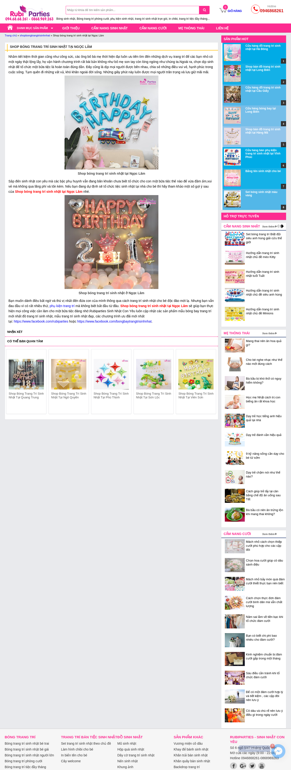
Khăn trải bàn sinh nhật (190, 755)
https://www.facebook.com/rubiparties (41, 321)
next (210, 382)
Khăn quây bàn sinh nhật (192, 761)
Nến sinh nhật (127, 761)
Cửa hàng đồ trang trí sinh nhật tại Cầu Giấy (263, 89)
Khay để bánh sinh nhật (191, 749)
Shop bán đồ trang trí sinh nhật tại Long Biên (262, 68)
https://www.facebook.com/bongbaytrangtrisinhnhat (114, 321)
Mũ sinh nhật (126, 743)
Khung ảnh (125, 767)
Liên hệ (222, 28)
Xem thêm (268, 226)
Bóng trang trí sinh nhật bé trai (27, 743)
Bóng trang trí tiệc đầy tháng (25, 767)
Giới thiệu (71, 28)
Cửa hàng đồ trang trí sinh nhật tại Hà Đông (263, 47)
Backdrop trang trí (187, 767)
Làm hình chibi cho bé (77, 749)
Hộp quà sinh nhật (130, 749)
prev (12, 382)
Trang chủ (11, 35)
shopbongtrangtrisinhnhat (35, 35)
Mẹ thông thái (191, 28)
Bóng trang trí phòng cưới (23, 761)
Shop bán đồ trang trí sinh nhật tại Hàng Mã (262, 131)
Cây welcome (71, 761)
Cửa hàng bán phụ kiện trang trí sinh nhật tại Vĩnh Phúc (262, 154)
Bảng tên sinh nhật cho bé (263, 171)
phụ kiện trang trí (62, 306)
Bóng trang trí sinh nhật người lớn (29, 755)
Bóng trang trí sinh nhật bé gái (27, 749)
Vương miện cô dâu (188, 743)
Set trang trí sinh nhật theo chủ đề (86, 743)
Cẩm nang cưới (153, 28)
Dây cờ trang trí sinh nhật (135, 755)
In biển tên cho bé (74, 755)
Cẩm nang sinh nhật (109, 28)
